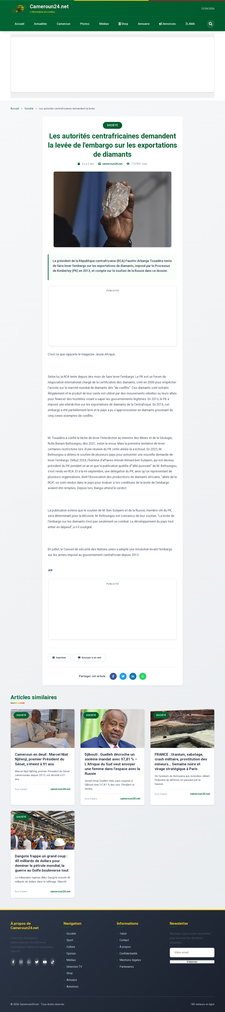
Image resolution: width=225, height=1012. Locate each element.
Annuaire (143, 24)
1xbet (123, 933)
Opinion (71, 953)
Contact (124, 940)
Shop (123, 24)
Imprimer (59, 657)
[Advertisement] (112, 64)
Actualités (40, 24)
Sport (69, 940)
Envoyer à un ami (89, 657)
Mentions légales (130, 960)
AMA (190, 24)
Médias (104, 24)
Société (29, 108)
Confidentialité (128, 953)
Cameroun (63, 24)
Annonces (167, 24)
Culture (70, 946)
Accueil (19, 24)
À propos (125, 946)
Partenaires (127, 966)
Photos (84, 24)
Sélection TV (74, 966)
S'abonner (192, 961)
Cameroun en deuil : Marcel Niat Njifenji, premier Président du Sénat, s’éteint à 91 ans (41, 759)
